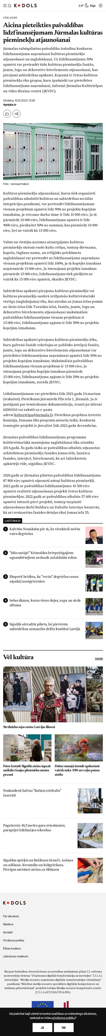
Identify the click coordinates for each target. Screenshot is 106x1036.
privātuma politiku (63, 1018)
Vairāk (99, 658)
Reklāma (8, 924)
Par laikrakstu (11, 916)
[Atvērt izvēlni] (7, 6)
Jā (42, 1028)
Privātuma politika (13, 940)
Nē (64, 1028)
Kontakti (8, 932)
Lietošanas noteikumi (15, 956)
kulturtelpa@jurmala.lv (33, 415)
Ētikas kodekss (12, 948)
